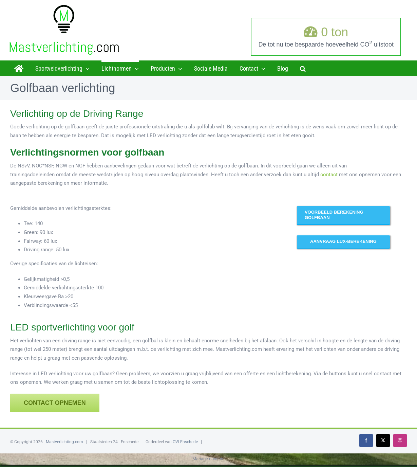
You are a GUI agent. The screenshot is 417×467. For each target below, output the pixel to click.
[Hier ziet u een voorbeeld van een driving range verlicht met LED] (343, 215)
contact (329, 175)
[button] (303, 67)
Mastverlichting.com (64, 441)
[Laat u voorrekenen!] (343, 241)
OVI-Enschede (185, 441)
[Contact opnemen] (54, 403)
